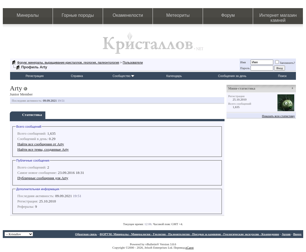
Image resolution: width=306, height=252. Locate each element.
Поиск (282, 76)
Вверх (297, 234)
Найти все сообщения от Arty (40, 144)
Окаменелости (128, 15)
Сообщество (123, 76)
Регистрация (34, 76)
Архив (286, 234)
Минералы (28, 15)
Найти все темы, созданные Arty (43, 149)
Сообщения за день (232, 76)
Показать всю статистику (278, 116)
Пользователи (133, 62)
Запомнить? (285, 62)
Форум (228, 15)
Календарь (174, 76)
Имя (243, 62)
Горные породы (78, 15)
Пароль (245, 68)
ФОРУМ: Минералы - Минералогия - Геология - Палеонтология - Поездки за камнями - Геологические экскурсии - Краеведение (189, 234)
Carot (190, 247)
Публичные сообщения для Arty (42, 178)
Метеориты (178, 15)
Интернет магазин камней (277, 18)
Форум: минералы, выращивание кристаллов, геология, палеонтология (68, 62)
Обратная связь (86, 234)
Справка (77, 76)
